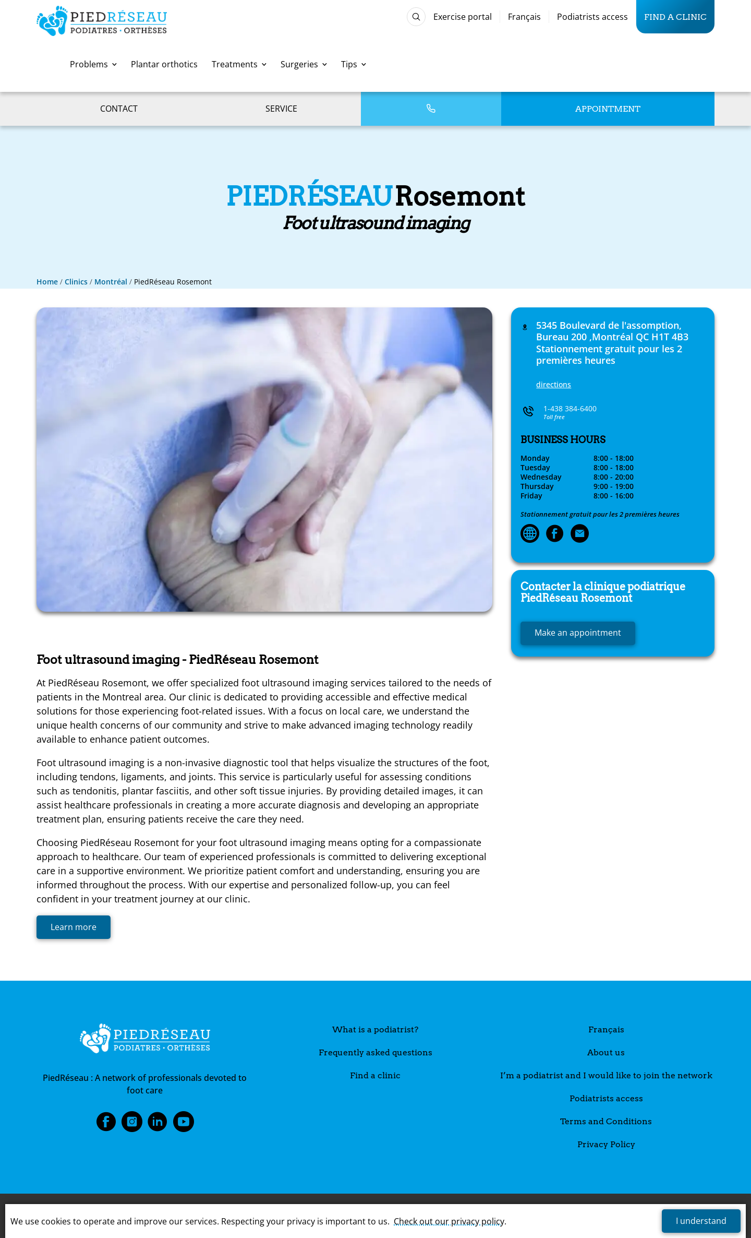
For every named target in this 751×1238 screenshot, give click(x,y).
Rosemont (602, 592)
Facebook (105, 1124)
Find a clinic (675, 16)
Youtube (183, 1124)
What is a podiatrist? (375, 1029)
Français (524, 16)
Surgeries (304, 64)
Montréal (110, 282)
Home (47, 282)
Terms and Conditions (606, 1121)
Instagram (132, 1124)
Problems (93, 64)
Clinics (76, 282)
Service (281, 108)
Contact (119, 108)
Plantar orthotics (164, 64)
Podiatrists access (592, 16)
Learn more (73, 927)
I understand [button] (701, 1221)
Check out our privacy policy (449, 1221)
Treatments (239, 64)
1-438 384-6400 (570, 408)
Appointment (607, 109)
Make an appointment (578, 632)
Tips (353, 64)
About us (606, 1052)
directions (553, 384)
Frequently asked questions (375, 1052)
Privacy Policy (606, 1144)
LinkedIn (157, 1124)
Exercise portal (462, 16)
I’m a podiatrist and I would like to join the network (606, 1075)
